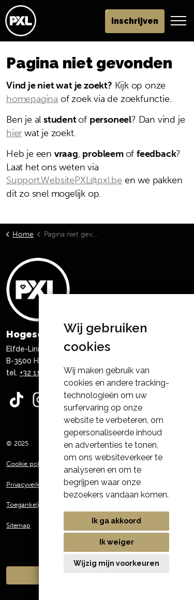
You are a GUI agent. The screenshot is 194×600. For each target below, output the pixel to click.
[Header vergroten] (178, 20)
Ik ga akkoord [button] (116, 521)
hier (14, 133)
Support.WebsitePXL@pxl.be (64, 180)
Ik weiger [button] (116, 542)
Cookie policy (26, 463)
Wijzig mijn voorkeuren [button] (116, 563)
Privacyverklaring (31, 484)
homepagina (32, 99)
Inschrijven (134, 21)
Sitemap (18, 525)
